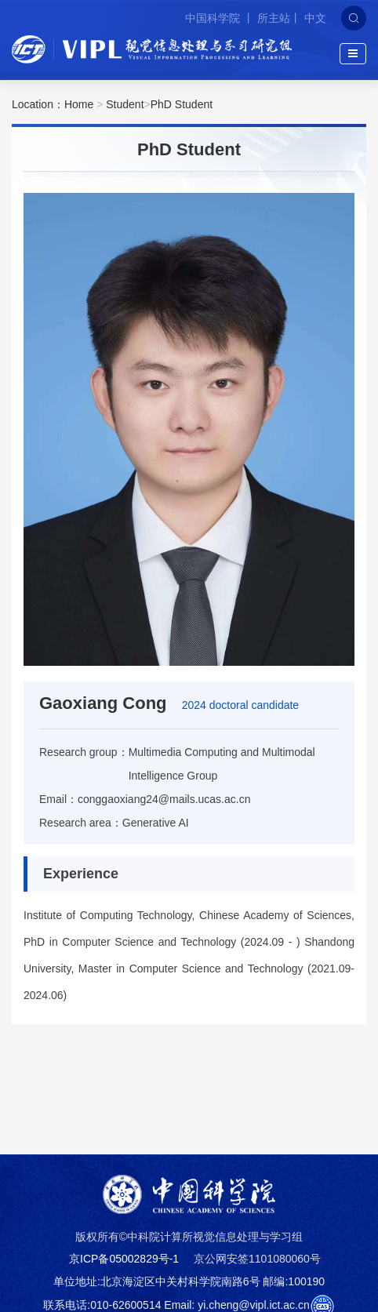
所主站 (273, 18)
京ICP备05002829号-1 (124, 1258)
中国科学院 (214, 18)
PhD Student (182, 104)
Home (78, 104)
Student (125, 104)
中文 (315, 18)
